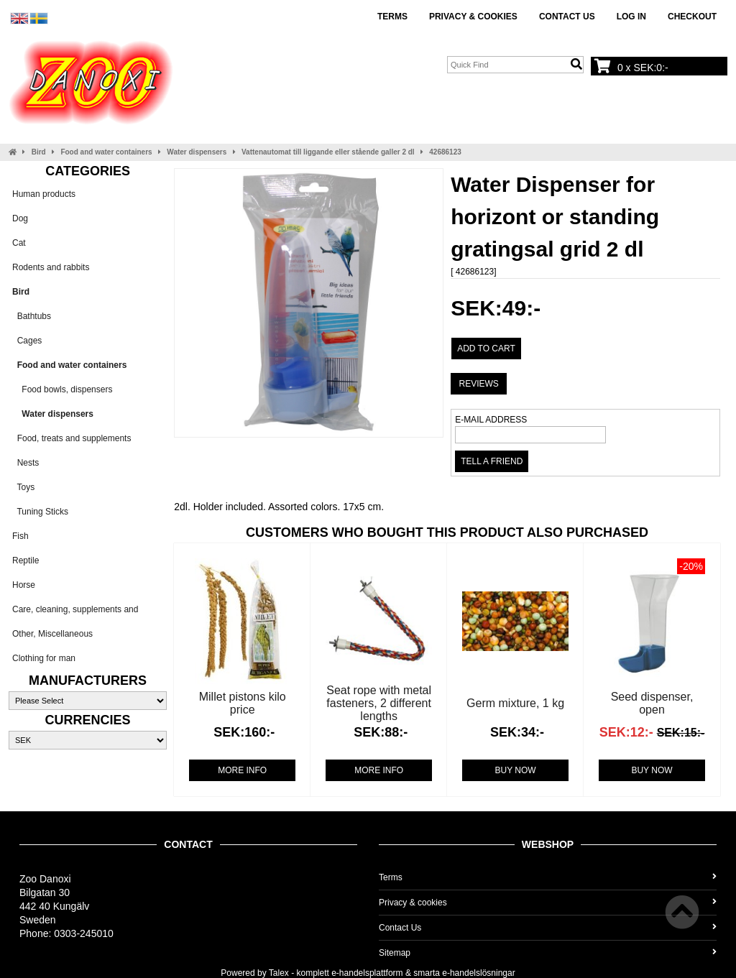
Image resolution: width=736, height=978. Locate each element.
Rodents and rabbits (50, 267)
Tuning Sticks (40, 512)
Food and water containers (106, 152)
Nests (25, 463)
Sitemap (548, 953)
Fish (20, 536)
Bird (39, 152)
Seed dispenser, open (652, 703)
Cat (19, 243)
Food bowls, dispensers (62, 389)
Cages (27, 341)
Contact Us (567, 16)
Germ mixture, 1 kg (515, 703)
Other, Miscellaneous (52, 634)
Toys (23, 487)
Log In (631, 16)
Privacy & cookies (473, 16)
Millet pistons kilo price (242, 703)
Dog (20, 218)
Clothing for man (43, 658)
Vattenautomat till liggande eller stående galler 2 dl (328, 152)
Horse (23, 585)
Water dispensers (196, 152)
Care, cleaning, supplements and (75, 609)
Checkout (692, 16)
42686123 (445, 152)
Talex (279, 973)
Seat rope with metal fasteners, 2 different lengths (378, 703)
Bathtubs (31, 316)
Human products (43, 194)
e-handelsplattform (366, 973)
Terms (392, 16)
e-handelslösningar (478, 973)
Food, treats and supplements (71, 438)
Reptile (25, 560)
